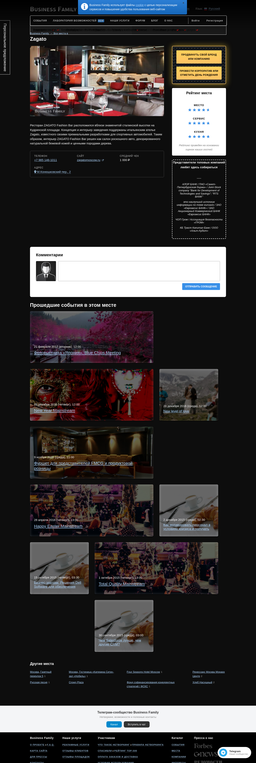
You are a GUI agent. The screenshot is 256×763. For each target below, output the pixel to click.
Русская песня (38, 660)
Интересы (179, 741)
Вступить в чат (137, 702)
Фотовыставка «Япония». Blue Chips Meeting (103, 319)
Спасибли (105, 729)
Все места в (61, 33)
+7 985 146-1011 (45, 160)
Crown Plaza (76, 660)
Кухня (199, 131)
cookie (140, 5)
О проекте (37, 723)
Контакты (37, 741)
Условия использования (116, 741)
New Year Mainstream (85, 356)
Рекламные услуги (75, 723)
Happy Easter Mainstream (88, 464)
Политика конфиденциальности (121, 747)
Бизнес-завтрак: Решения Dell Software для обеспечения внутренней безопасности (134, 536)
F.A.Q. (50, 723)
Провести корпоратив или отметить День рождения (199, 73)
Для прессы (38, 735)
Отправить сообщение (201, 286)
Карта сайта (38, 729)
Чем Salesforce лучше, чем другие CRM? (100, 608)
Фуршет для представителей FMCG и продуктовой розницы (115, 428)
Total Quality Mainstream (87, 572)
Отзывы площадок (76, 735)
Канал (114, 702)
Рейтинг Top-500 (125, 729)
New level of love (81, 392)
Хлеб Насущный (202, 660)
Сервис (199, 118)
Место (199, 105)
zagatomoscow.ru (88, 160)
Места (176, 729)
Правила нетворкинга (148, 723)
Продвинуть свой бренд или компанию (199, 56)
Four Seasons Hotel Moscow (143, 650)
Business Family (39, 33)
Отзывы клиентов (75, 729)
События (178, 723)
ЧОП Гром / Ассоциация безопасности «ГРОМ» (199, 221)
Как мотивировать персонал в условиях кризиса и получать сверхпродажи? (128, 500)
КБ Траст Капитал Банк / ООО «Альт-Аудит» (199, 229)
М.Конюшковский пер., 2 (54, 171)
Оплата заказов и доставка (118, 735)
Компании (179, 735)
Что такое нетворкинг (114, 723)
